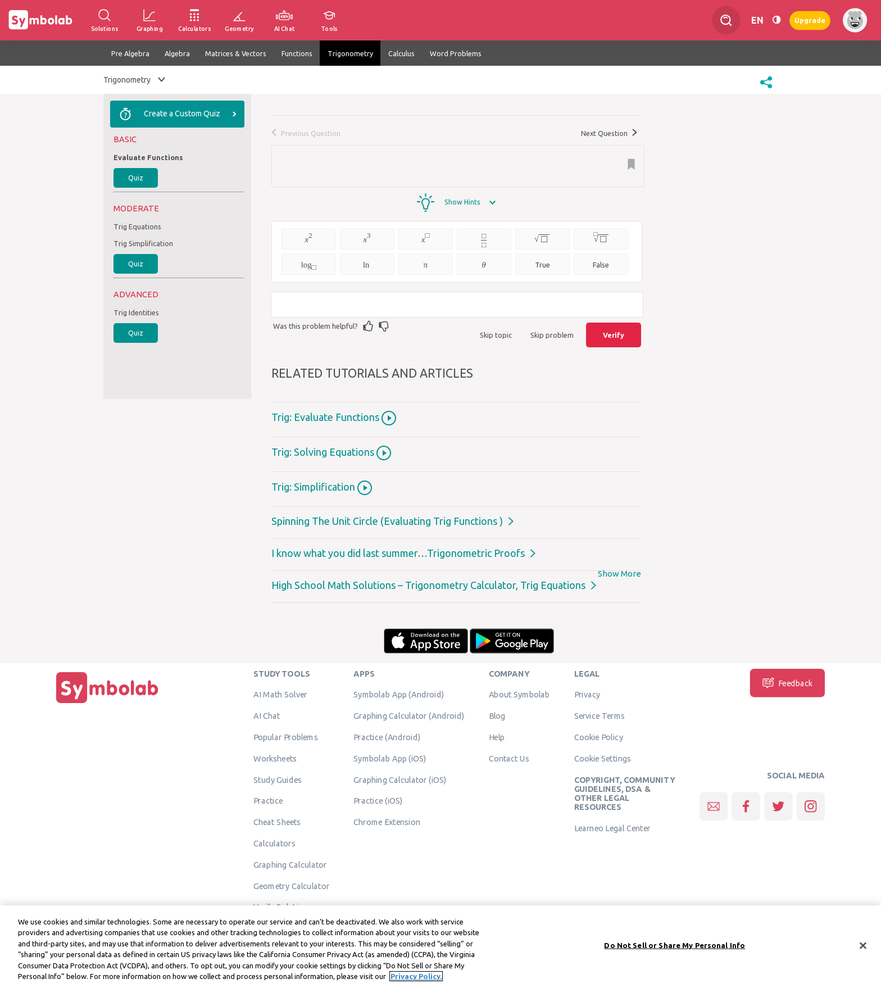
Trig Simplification (143, 243)
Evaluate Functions (148, 157)
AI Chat (266, 715)
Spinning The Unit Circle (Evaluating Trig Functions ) (387, 521)
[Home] (107, 703)
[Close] (863, 948)
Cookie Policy (598, 736)
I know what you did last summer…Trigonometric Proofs (398, 553)
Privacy (587, 694)
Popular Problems (285, 736)
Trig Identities (136, 312)
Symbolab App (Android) (398, 694)
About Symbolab (519, 694)
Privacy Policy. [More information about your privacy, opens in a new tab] (416, 978)
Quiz (135, 178)
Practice (268, 800)
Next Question (609, 133)
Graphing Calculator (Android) (408, 715)
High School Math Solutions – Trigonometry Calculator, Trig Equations (428, 585)
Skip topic (496, 335)
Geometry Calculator (291, 885)
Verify (613, 335)
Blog (497, 715)
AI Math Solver (280, 694)
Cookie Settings (603, 758)
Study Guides (277, 779)
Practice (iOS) (377, 800)
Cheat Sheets (277, 822)
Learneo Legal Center (612, 827)
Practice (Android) (386, 736)
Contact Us (509, 758)
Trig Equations (137, 226)
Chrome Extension (386, 822)
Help (497, 736)
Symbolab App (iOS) (389, 758)
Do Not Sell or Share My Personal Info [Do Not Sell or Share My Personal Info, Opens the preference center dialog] (674, 947)
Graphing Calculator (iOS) (400, 779)
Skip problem (552, 335)
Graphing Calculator (290, 864)
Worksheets (275, 758)
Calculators (274, 843)
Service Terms (599, 715)
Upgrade (809, 20)
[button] (766, 89)
